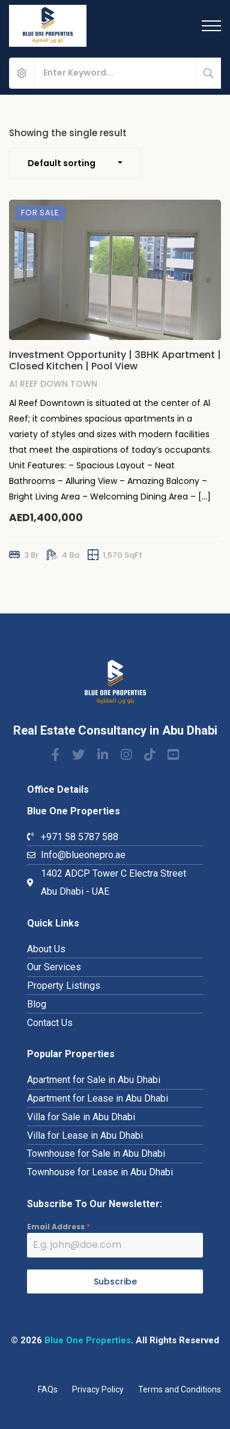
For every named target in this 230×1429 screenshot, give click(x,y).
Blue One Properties (87, 1340)
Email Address (58, 1227)
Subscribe (115, 1281)
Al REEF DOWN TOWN (53, 386)
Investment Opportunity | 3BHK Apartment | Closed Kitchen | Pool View (115, 362)
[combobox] (75, 163)
